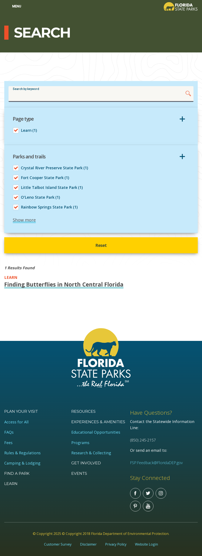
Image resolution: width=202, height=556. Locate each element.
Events (79, 473)
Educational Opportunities (95, 432)
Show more (24, 220)
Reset (101, 245)
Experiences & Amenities (98, 422)
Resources (83, 411)
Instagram (161, 493)
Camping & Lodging (22, 463)
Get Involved (86, 463)
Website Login (146, 544)
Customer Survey (58, 544)
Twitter (148, 493)
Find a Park (17, 473)
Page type (23, 119)
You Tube (148, 506)
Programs (80, 442)
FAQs (9, 432)
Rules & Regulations (22, 452)
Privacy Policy (115, 544)
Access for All (16, 422)
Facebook (135, 493)
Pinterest (135, 506)
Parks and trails (29, 156)
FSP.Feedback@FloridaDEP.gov (156, 462)
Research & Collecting (91, 452)
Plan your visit (21, 411)
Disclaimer (88, 544)
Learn (10, 483)
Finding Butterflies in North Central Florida (63, 284)
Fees (8, 442)
